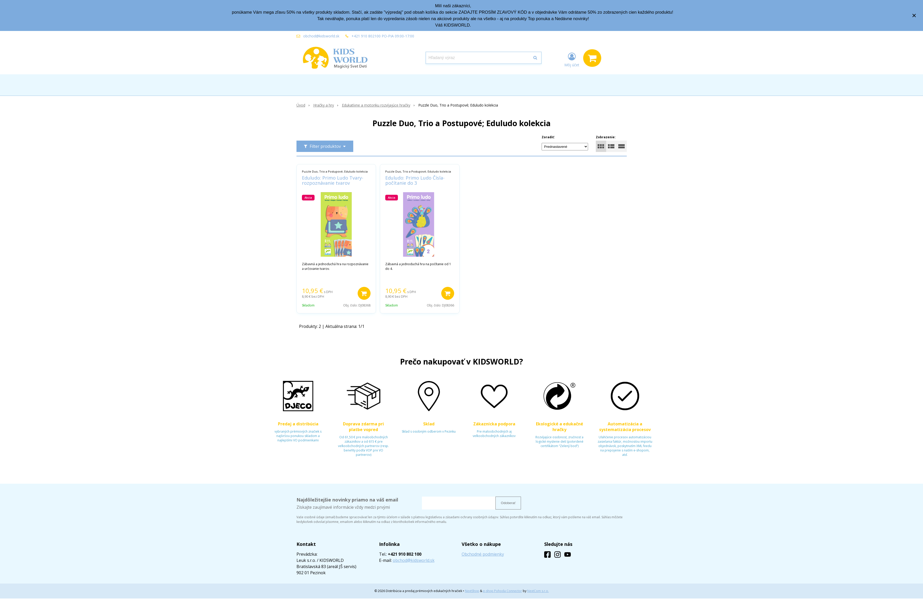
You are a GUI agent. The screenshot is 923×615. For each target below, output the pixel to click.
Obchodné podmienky (483, 554)
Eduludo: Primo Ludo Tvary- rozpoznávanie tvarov (332, 180)
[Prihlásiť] (571, 59)
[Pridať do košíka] (364, 293)
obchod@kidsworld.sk (321, 36)
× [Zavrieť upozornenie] (914, 15)
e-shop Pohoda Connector (502, 591)
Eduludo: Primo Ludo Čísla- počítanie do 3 (415, 180)
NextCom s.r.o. (538, 591)
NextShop (472, 591)
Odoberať (508, 503)
